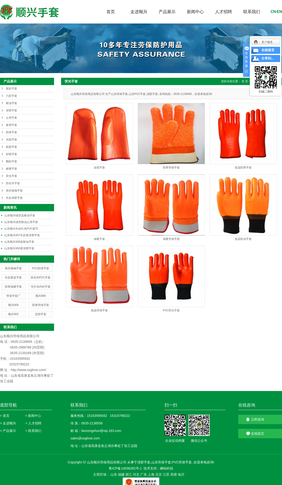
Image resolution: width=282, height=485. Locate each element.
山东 (113, 474)
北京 (158, 474)
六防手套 (11, 96)
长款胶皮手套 (13, 277)
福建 (121, 474)
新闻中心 (195, 11)
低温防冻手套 (243, 239)
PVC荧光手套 (171, 310)
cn (273, 12)
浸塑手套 (11, 110)
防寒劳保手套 (40, 305)
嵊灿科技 (166, 468)
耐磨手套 (11, 168)
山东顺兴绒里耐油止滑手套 (21, 222)
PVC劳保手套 (182, 462)
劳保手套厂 (13, 295)
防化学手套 (13, 183)
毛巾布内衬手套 (41, 286)
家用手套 (11, 125)
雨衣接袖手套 (14, 190)
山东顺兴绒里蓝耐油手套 (19, 215)
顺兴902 (13, 314)
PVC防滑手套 (40, 268)
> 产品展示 (8, 431)
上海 (151, 474)
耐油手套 (11, 103)
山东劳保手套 (161, 462)
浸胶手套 (143, 462)
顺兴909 (13, 305)
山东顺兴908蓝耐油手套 (19, 241)
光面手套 (11, 139)
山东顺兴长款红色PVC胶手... (22, 228)
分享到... (267, 58)
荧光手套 (11, 176)
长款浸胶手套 (14, 197)
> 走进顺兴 (8, 423)
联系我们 (251, 11)
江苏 (166, 474)
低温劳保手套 (99, 310)
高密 (173, 474)
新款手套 (11, 88)
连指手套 (40, 314)
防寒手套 (11, 132)
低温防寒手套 (243, 167)
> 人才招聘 (33, 423)
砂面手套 (11, 154)
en (279, 12)
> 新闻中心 (33, 416)
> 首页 (4, 416)
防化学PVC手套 (41, 277)
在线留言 (267, 50)
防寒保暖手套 (13, 286)
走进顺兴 (138, 11)
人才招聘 (223, 11)
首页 (110, 11)
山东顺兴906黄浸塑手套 (19, 248)
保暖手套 (99, 239)
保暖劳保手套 (171, 239)
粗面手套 (11, 147)
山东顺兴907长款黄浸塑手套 (22, 235)
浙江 (128, 474)
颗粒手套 (11, 161)
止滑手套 (11, 117)
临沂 (181, 474)
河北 (136, 474)
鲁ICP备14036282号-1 (125, 468)
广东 (143, 474)
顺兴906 (40, 295)
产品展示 (167, 11)
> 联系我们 (33, 431)
